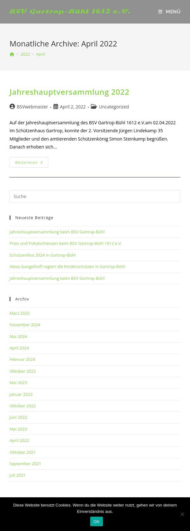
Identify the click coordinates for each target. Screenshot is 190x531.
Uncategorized (114, 107)
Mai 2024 (18, 336)
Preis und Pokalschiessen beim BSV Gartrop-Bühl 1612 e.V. (66, 243)
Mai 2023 (18, 382)
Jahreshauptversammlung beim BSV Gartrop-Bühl (57, 232)
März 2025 (20, 313)
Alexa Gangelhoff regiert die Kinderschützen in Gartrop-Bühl (67, 266)
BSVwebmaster (32, 107)
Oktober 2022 (23, 406)
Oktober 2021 (23, 452)
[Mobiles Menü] (169, 12)
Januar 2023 (21, 394)
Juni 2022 (18, 417)
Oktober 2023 (23, 371)
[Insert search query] (95, 196)
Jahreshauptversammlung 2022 (69, 91)
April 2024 (19, 348)
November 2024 (25, 325)
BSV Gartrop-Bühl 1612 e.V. (70, 11)
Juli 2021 (18, 475)
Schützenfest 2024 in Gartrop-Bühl (43, 255)
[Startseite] (12, 54)
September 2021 (25, 463)
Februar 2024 (22, 359)
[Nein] (182, 514)
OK (96, 521)
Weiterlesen (31, 163)
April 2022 (19, 440)
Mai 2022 (18, 429)
